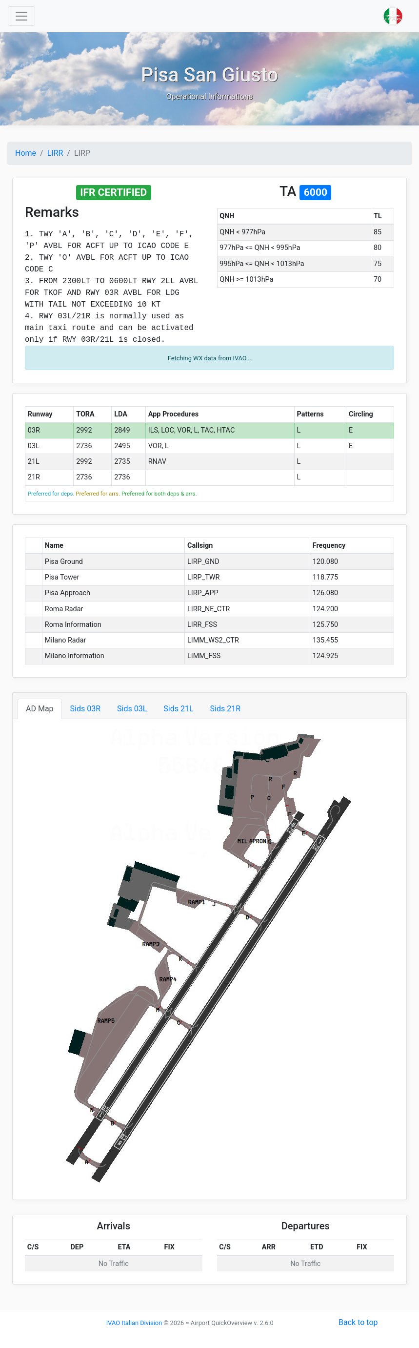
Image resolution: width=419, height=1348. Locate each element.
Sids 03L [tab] (132, 708)
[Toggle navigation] (21, 16)
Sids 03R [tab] (85, 708)
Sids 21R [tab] (225, 708)
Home (25, 153)
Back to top (358, 1322)
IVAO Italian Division (134, 1323)
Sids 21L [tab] (178, 708)
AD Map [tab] (40, 708)
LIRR (55, 153)
